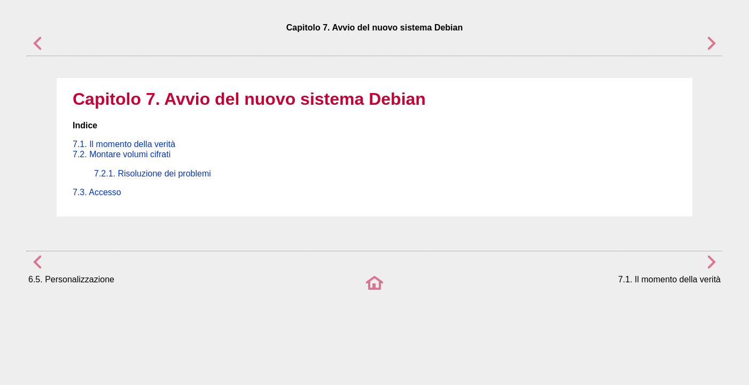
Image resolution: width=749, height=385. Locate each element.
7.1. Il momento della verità (124, 144)
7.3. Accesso (97, 192)
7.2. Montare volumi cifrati (121, 154)
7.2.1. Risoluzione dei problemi (152, 173)
